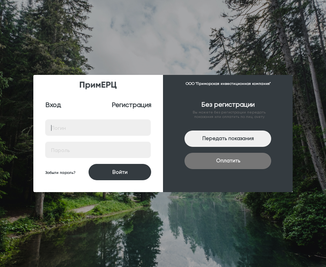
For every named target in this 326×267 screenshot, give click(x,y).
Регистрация (131, 105)
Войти (119, 172)
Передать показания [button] (228, 138)
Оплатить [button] (228, 161)
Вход (53, 105)
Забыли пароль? (60, 173)
